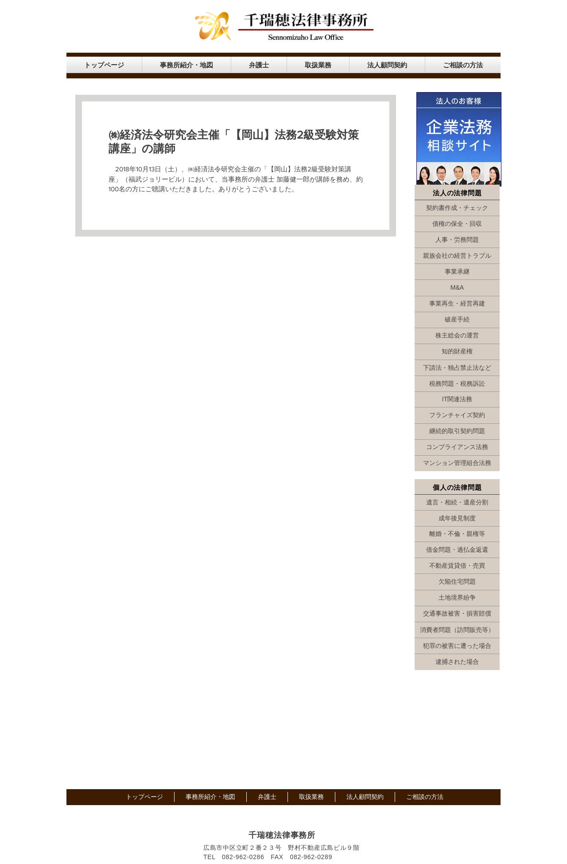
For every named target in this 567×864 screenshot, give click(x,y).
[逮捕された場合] (457, 662)
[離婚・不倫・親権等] (457, 534)
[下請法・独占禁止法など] (457, 368)
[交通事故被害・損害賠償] (457, 614)
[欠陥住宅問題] (457, 582)
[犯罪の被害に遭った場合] (457, 646)
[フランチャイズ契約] (457, 415)
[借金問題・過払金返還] (457, 550)
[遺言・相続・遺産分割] (457, 503)
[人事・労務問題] (457, 240)
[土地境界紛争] (457, 598)
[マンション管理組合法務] (457, 463)
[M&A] (457, 288)
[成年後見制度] (457, 519)
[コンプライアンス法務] (457, 447)
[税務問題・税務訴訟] (457, 384)
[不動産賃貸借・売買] (457, 566)
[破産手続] (457, 320)
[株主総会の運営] (457, 336)
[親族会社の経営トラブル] (457, 256)
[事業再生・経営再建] (457, 304)
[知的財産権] (457, 352)
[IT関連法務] (457, 399)
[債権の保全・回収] (457, 224)
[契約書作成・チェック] (457, 208)
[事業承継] (457, 272)
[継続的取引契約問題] (457, 431)
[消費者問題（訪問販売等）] (457, 630)
